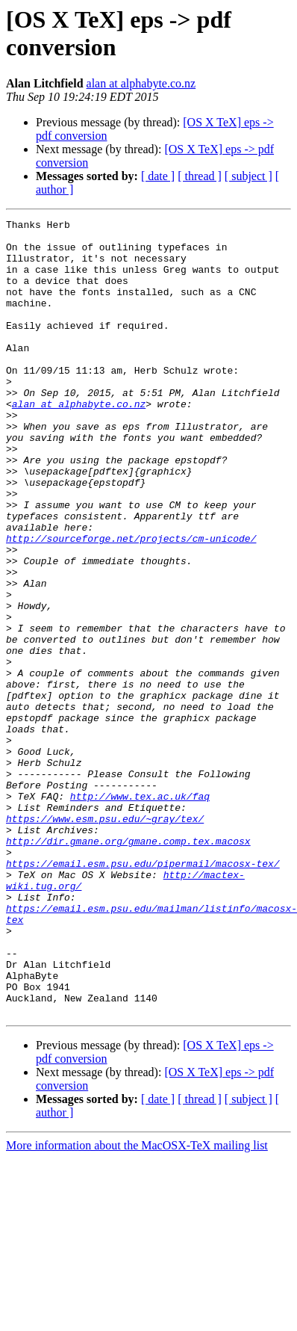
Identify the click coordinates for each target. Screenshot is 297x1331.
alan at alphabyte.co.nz (141, 83)
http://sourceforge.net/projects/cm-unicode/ (131, 603)
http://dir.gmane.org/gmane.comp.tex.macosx (128, 966)
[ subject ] (248, 176)
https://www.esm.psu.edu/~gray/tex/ (105, 939)
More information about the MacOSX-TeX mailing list (137, 1304)
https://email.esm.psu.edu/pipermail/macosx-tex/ (143, 993)
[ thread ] (200, 176)
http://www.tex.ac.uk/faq (140, 912)
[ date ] (158, 176)
